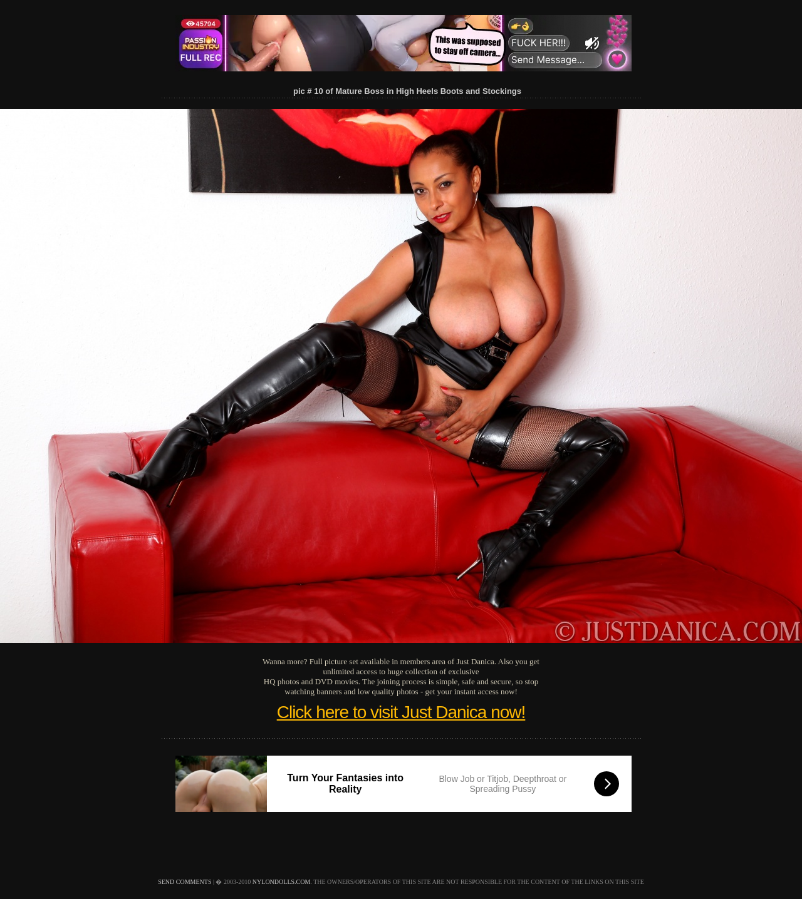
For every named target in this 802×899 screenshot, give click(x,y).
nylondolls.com (282, 881)
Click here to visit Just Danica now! (401, 712)
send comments (184, 881)
